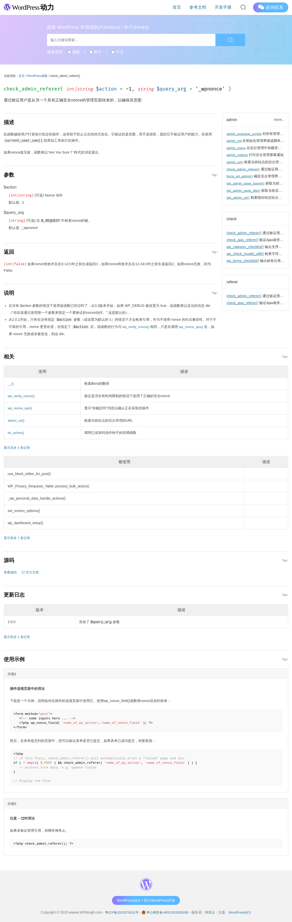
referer (232, 280)
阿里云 (212, 912)
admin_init (234, 141)
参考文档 (204, 7)
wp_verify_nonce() (136, 326)
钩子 (95, 52)
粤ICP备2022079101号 (119, 912)
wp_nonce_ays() (193, 326)
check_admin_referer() (244, 169)
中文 (117, 52)
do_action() (16, 432)
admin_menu (237, 148)
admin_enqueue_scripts (245, 134)
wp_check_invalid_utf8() (245, 252)
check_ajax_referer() (242, 239)
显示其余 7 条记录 (18, 537)
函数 (74, 52)
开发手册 (225, 7)
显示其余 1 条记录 (18, 636)
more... (279, 120)
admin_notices (238, 155)
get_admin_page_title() (244, 189)
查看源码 (11, 572)
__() (11, 383)
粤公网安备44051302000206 (167, 912)
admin (232, 120)
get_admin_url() (239, 196)
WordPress (31, 7)
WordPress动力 (243, 912)
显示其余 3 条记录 (18, 447)
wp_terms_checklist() (243, 259)
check (232, 217)
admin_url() (235, 162)
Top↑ (215, 175)
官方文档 (32, 572)
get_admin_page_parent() (246, 183)
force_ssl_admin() (240, 176)
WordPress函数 (37, 76)
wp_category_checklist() (245, 246)
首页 (188, 7)
